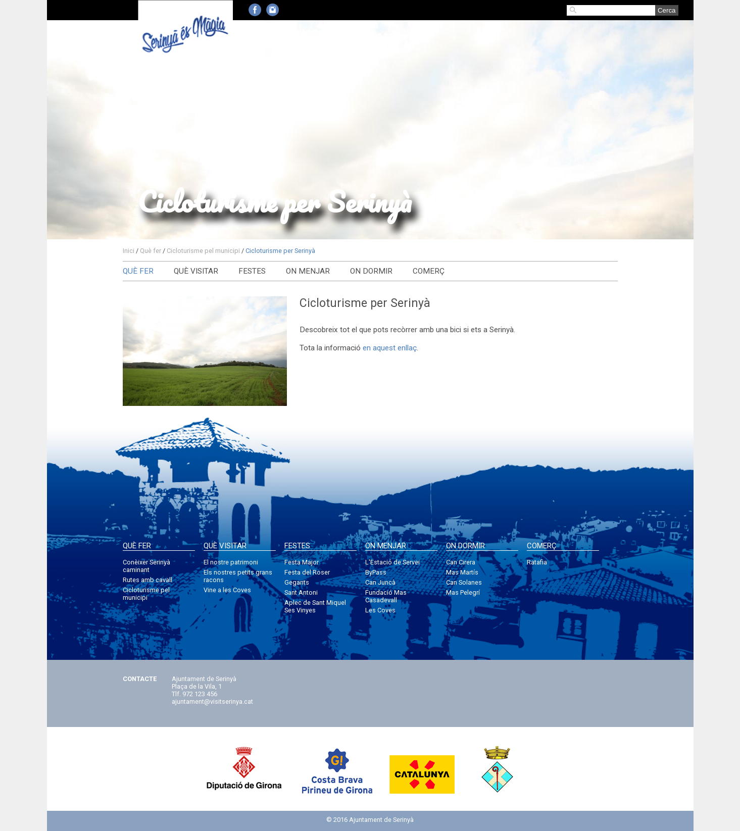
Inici (128, 250)
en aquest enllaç (390, 347)
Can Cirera (460, 562)
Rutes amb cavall (147, 580)
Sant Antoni (301, 592)
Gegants (296, 582)
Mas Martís (462, 572)
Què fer (150, 250)
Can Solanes (464, 582)
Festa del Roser (307, 572)
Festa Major (301, 562)
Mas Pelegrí (463, 592)
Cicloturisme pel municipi (203, 250)
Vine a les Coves (227, 590)
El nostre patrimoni (231, 562)
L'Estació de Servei (392, 562)
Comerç (429, 271)
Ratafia (537, 562)
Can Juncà (380, 582)
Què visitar (196, 271)
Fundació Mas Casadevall (386, 596)
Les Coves (380, 610)
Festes (252, 271)
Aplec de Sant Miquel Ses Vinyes (315, 606)
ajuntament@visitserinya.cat (212, 701)
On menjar (308, 271)
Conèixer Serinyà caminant (146, 566)
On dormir (371, 271)
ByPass (375, 572)
